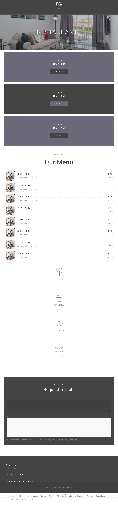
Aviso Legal (14, 496)
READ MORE (59, 71)
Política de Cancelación (96, 496)
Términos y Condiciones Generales (71, 496)
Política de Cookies (47, 496)
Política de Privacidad (29, 496)
